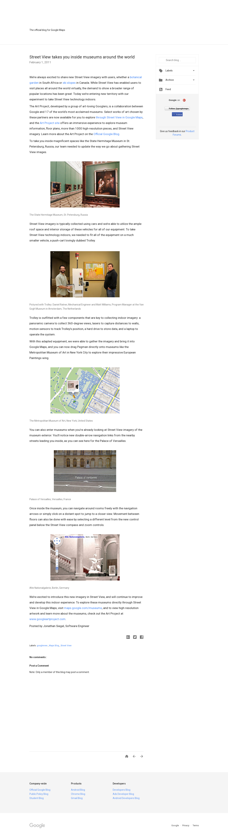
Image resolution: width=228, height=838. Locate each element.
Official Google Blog (106, 134)
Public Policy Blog (38, 794)
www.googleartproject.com (47, 619)
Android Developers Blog (126, 798)
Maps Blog (54, 645)
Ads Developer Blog (123, 794)
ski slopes (69, 82)
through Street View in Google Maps (119, 117)
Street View (66, 645)
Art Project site (50, 123)
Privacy (186, 825)
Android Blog (78, 789)
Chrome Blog (78, 794)
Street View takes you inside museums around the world (82, 57)
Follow (177, 115)
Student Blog (36, 798)
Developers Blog (121, 789)
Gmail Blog (77, 798)
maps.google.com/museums (83, 608)
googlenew (42, 645)
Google (175, 825)
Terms (196, 825)
